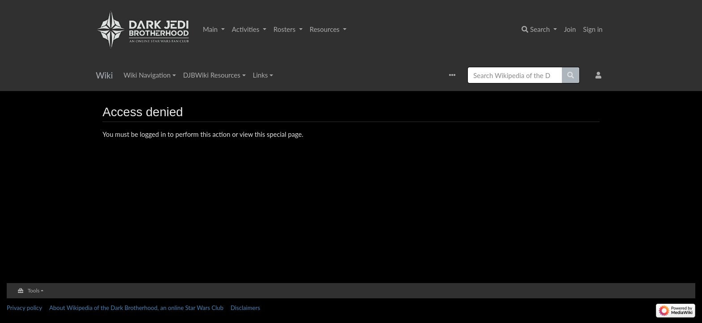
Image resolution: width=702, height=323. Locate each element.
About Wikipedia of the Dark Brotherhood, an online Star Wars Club (136, 307)
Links (260, 75)
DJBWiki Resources (211, 75)
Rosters (285, 29)
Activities (246, 29)
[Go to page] (571, 75)
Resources (326, 29)
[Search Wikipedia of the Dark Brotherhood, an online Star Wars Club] (514, 75)
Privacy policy (24, 307)
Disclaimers (245, 307)
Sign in (593, 29)
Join (570, 29)
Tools (34, 290)
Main (211, 29)
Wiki (104, 75)
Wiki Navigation (147, 75)
